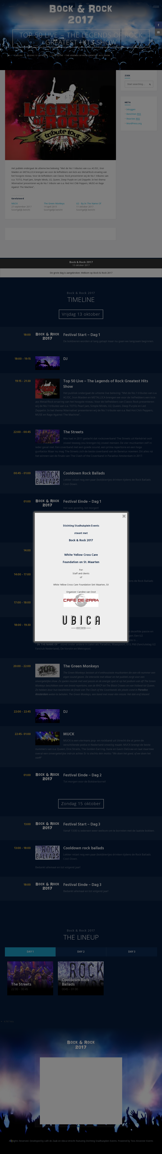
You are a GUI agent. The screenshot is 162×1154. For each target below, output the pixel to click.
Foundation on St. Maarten (81, 562)
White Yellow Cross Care (81, 555)
